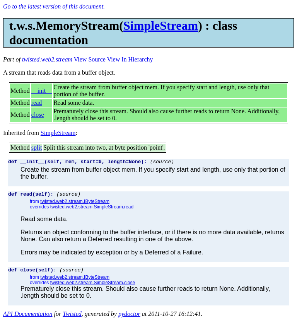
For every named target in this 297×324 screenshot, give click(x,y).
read (36, 102)
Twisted (72, 317)
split (36, 147)
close (37, 114)
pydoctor (129, 317)
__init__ (41, 90)
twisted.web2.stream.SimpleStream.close (92, 286)
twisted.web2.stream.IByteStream (74, 203)
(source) (162, 162)
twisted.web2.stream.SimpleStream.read (91, 209)
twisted (30, 59)
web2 (47, 59)
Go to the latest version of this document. (54, 6)
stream (64, 59)
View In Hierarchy (130, 59)
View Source (90, 59)
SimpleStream (160, 25)
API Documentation (28, 317)
